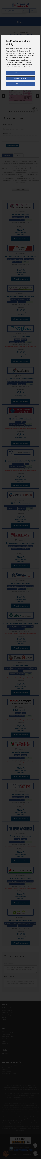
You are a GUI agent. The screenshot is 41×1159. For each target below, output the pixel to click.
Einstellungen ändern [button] (21, 78)
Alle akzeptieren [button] (20, 73)
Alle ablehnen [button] (20, 84)
